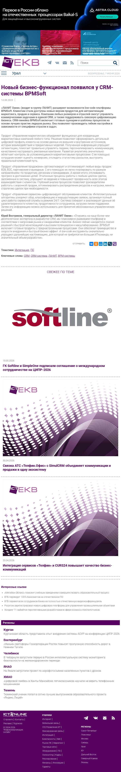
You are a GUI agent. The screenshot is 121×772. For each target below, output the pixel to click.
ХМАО (8, 677)
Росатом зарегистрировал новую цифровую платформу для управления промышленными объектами (59, 605)
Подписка (17, 723)
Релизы (84, 762)
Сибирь (84, 742)
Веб (58, 739)
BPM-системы (66, 255)
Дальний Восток (88, 754)
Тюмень (9, 690)
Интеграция (22, 250)
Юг (82, 750)
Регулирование (49, 759)
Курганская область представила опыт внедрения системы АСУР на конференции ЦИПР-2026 (62, 633)
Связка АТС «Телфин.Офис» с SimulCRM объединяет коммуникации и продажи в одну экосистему (57, 468)
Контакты (19, 719)
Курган (8, 629)
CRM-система (39, 255)
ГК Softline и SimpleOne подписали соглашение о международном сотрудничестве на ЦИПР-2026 (54, 368)
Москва (84, 739)
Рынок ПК (46, 743)
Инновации (58, 763)
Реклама (7, 723)
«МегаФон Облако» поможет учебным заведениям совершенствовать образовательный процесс (56, 592)
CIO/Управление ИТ (51, 727)
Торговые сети (49, 747)
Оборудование (49, 751)
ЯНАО (8, 666)
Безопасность (48, 739)
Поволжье (86, 735)
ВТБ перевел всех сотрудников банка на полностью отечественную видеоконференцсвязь (53, 601)
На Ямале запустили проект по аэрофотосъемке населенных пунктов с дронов (52, 670)
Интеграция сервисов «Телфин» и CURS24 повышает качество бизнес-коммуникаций (57, 567)
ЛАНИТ (52, 255)
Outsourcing (47, 755)
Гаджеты (46, 767)
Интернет (46, 719)
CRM (27, 255)
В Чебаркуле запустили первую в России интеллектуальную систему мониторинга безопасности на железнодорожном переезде (54, 659)
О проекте (8, 719)
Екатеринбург (13, 640)
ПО (32, 250)
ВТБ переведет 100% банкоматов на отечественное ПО (33, 597)
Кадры (58, 755)
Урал (83, 746)
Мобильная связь (50, 723)
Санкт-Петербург (89, 731)
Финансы (46, 763)
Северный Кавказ (89, 758)
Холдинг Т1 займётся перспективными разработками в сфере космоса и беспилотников (52, 609)
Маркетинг (58, 743)
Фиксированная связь (52, 731)
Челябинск (11, 653)
